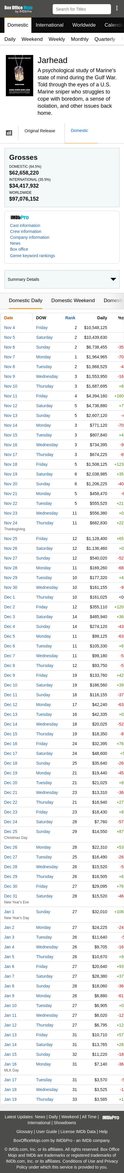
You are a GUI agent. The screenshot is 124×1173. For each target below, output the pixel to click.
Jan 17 (10, 1079)
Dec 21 (10, 792)
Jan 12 (10, 1025)
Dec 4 (9, 626)
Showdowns (65, 1122)
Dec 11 (10, 694)
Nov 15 (10, 435)
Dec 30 (10, 886)
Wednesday (47, 376)
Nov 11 (10, 396)
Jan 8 (9, 986)
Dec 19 (10, 773)
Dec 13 (10, 714)
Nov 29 (10, 577)
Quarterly (104, 39)
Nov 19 (10, 474)
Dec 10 (10, 685)
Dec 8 (9, 665)
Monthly (80, 39)
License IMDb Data (78, 1131)
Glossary (24, 1131)
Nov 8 (9, 366)
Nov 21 (10, 493)
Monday (43, 357)
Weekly (57, 39)
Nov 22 (10, 503)
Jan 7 (9, 976)
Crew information (25, 231)
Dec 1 (9, 597)
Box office (19, 249)
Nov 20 (10, 483)
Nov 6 (9, 347)
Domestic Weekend (73, 300)
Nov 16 (10, 444)
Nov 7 (9, 357)
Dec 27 (10, 857)
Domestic (17, 25)
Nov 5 (9, 337)
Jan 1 (9, 911)
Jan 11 (10, 1015)
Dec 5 (9, 636)
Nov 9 (9, 376)
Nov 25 (10, 538)
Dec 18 (10, 763)
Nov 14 (10, 425)
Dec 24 (10, 821)
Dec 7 (9, 655)
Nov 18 (10, 464)
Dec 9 (9, 675)
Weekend (32, 39)
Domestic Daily (25, 300)
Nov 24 (10, 523)
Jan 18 (10, 1089)
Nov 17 (10, 454)
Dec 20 (10, 782)
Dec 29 (10, 876)
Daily (10, 39)
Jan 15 (10, 1054)
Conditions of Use (78, 1161)
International (50, 25)
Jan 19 (10, 1099)
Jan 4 (9, 947)
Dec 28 (10, 866)
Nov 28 (10, 567)
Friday (42, 327)
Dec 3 (9, 616)
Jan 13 (10, 1034)
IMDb (86, 1140)
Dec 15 (10, 733)
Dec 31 (10, 896)
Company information (29, 237)
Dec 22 (10, 802)
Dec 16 (10, 743)
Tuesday (44, 366)
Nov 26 (10, 548)
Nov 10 (10, 386)
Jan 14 (10, 1044)
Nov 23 (10, 513)
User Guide (46, 1131)
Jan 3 (9, 937)
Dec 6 (9, 646)
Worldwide (84, 25)
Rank (70, 317)
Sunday (43, 347)
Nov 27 (10, 558)
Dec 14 (10, 724)
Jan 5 (9, 956)
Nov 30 (10, 587)
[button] (116, 8)
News (15, 243)
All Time (89, 1116)
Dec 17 (10, 753)
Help (103, 1131)
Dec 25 (10, 831)
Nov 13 (10, 415)
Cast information (25, 225)
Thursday (44, 386)
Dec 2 (9, 607)
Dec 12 (10, 704)
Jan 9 (9, 995)
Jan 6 (9, 966)
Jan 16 (10, 1064)
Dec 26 (10, 847)
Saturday (44, 337)
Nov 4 (9, 327)
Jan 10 (10, 1005)
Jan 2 (9, 927)
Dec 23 (10, 812)
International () (30, 180)
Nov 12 (10, 405)
